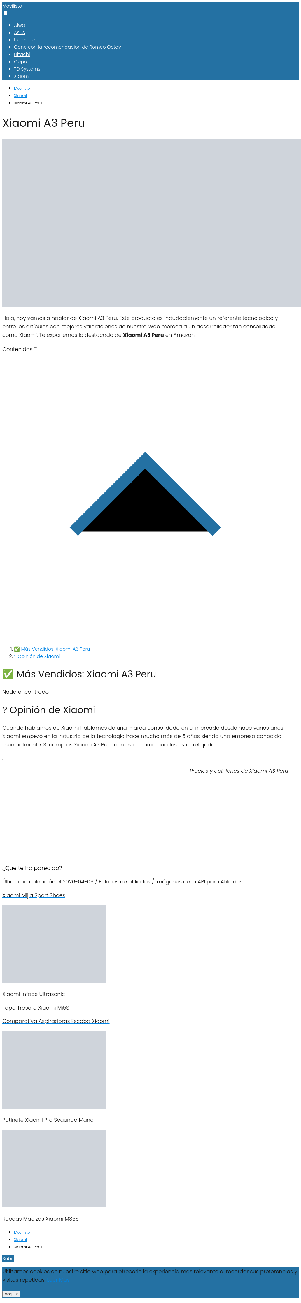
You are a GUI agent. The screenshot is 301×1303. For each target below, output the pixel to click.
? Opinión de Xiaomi (37, 656)
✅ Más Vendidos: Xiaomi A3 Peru (52, 649)
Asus (19, 32)
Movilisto (12, 6)
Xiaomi (22, 76)
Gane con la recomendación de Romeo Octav (67, 47)
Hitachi (22, 54)
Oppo (20, 61)
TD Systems (27, 69)
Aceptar (11, 1294)
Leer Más (58, 1279)
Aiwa (19, 25)
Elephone (24, 39)
